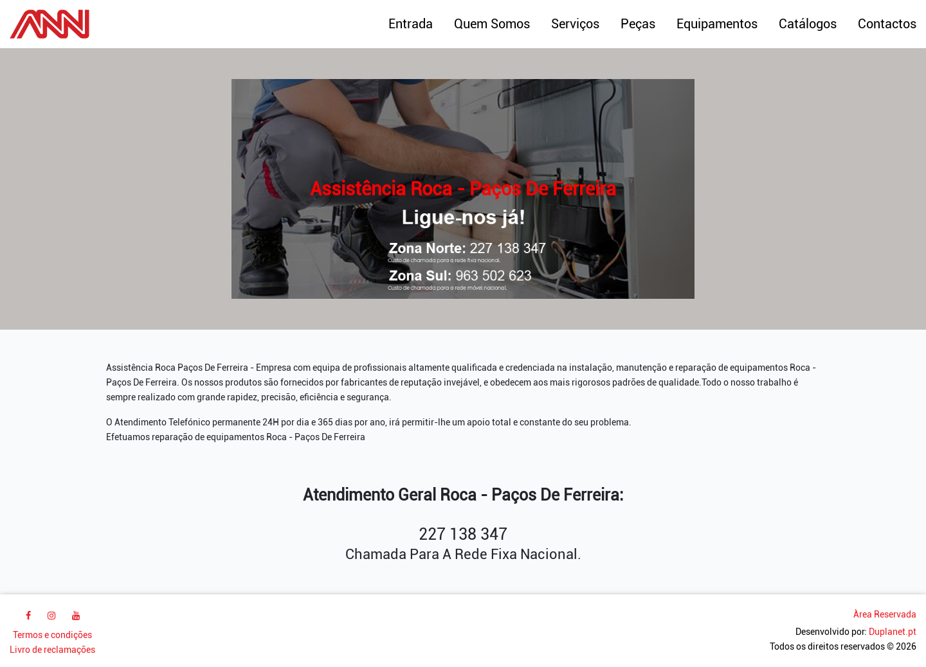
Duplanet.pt (892, 632)
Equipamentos (717, 23)
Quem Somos (492, 23)
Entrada (410, 23)
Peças (638, 23)
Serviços (575, 23)
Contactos (887, 23)
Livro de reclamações (52, 650)
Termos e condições (52, 635)
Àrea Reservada (884, 614)
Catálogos (808, 23)
